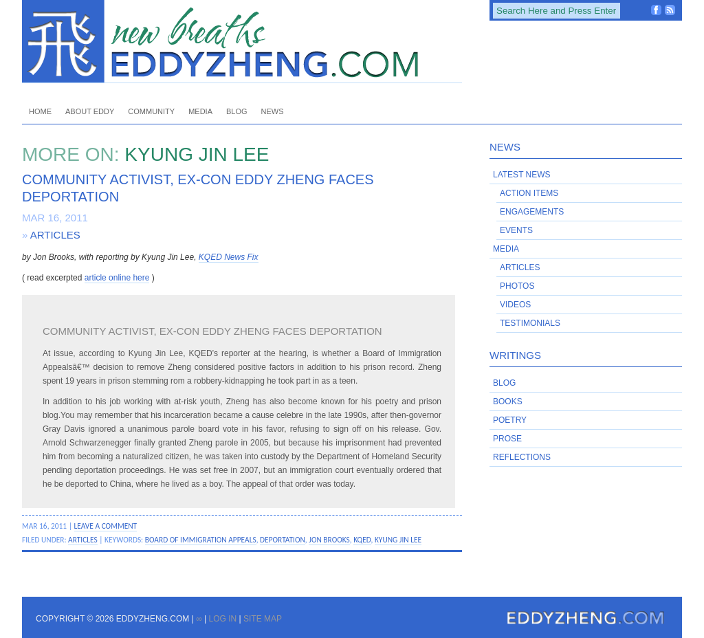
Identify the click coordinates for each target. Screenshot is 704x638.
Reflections (522, 457)
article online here (117, 278)
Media (200, 111)
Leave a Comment (106, 526)
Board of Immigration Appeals (200, 539)
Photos (517, 286)
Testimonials (530, 323)
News (272, 111)
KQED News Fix (228, 257)
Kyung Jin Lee (398, 539)
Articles (55, 235)
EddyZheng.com (242, 41)
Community (151, 111)
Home (40, 111)
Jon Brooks (329, 539)
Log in (222, 619)
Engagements (532, 212)
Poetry (510, 420)
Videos (515, 304)
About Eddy (89, 111)
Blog (237, 111)
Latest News (522, 174)
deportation (282, 539)
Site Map (262, 619)
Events (516, 230)
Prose (507, 438)
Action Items (529, 193)
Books (507, 401)
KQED (362, 539)
